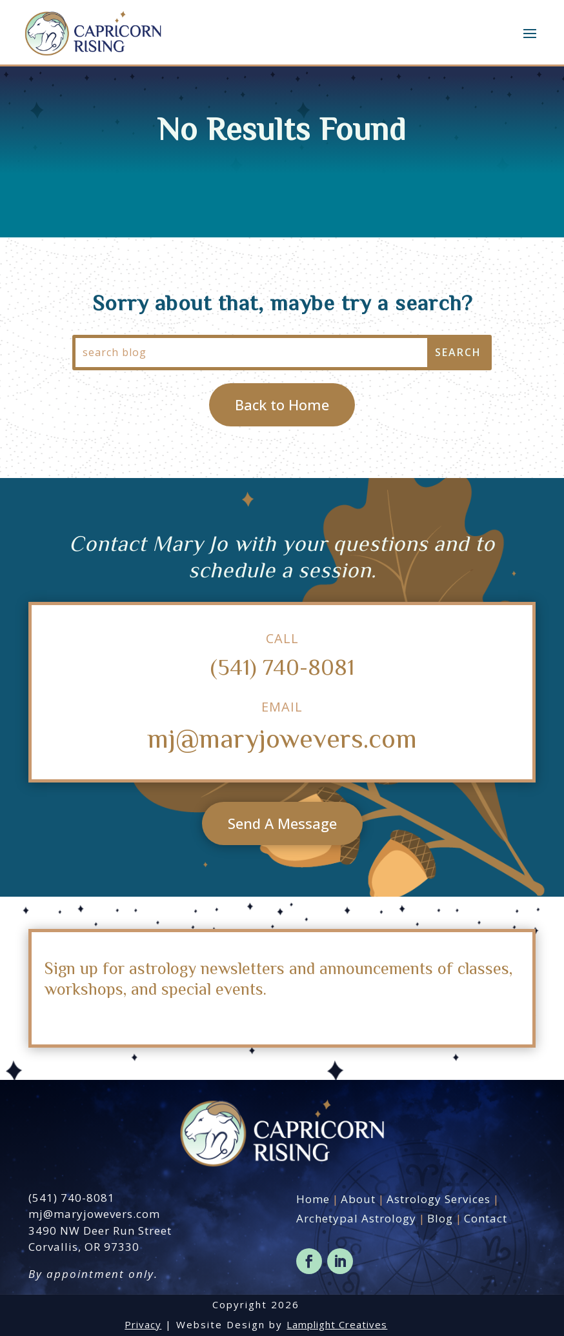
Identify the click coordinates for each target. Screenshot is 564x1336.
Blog (440, 1218)
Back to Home (282, 404)
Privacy (143, 1324)
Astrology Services (438, 1198)
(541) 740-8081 (282, 666)
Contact (485, 1218)
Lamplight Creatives (337, 1324)
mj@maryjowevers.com (282, 737)
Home (313, 1198)
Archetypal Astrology (356, 1218)
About (358, 1198)
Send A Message (282, 823)
